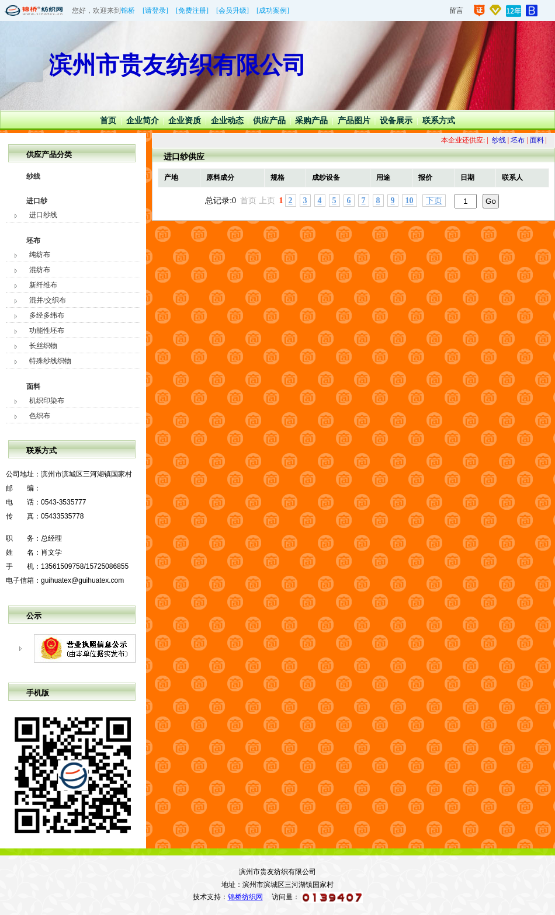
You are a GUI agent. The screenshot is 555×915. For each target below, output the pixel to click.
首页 (108, 120)
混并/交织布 (47, 300)
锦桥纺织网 (245, 897)
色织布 (39, 416)
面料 (33, 386)
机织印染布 (46, 400)
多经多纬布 (46, 315)
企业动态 (227, 120)
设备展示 (396, 120)
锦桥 (128, 10)
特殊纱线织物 (50, 361)
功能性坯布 (46, 330)
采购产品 (311, 120)
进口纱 (36, 201)
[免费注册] (192, 10)
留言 (456, 10)
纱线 (33, 176)
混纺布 (39, 270)
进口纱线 (43, 215)
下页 (434, 200)
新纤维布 (43, 285)
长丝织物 (43, 346)
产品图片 (354, 120)
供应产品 (269, 120)
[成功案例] (272, 10)
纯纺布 (39, 255)
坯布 (33, 240)
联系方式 (438, 120)
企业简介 (142, 120)
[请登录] (155, 10)
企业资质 (184, 120)
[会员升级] (232, 10)
